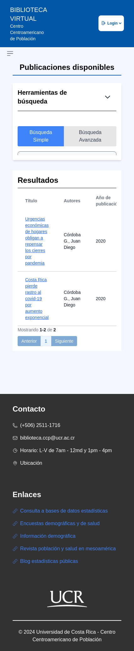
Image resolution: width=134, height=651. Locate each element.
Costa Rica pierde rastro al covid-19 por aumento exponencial (37, 309)
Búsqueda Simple (41, 136)
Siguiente (64, 351)
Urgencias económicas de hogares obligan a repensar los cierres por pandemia (37, 251)
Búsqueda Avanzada (90, 136)
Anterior (29, 351)
